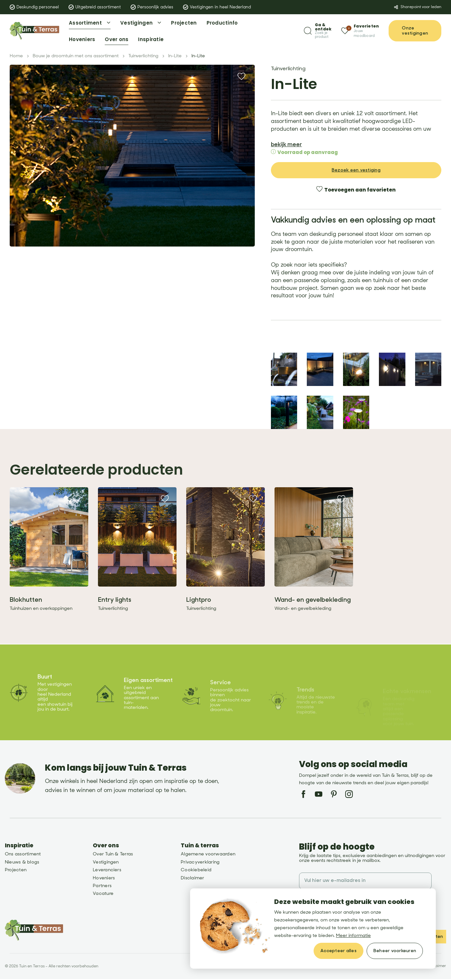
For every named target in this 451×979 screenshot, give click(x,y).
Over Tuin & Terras (113, 854)
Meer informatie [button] (353, 935)
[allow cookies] (338, 951)
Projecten (16, 870)
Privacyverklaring (200, 862)
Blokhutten (26, 614)
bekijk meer (286, 142)
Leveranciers (107, 870)
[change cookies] (395, 951)
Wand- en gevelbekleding (312, 614)
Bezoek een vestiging (356, 167)
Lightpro (198, 614)
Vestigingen (106, 862)
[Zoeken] (317, 31)
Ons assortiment (23, 854)
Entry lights (114, 614)
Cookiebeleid (196, 870)
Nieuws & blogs (22, 862)
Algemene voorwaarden (208, 854)
